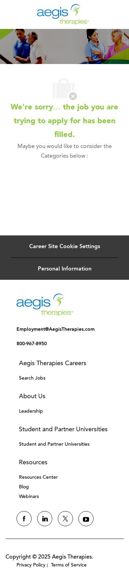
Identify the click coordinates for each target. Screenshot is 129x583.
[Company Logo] (63, 14)
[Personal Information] (64, 269)
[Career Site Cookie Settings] (64, 246)
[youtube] (86, 518)
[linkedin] (44, 518)
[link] (45, 305)
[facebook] (24, 518)
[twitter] (65, 518)
